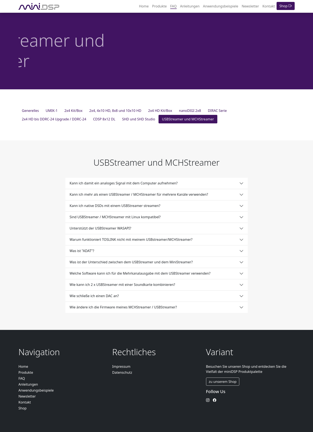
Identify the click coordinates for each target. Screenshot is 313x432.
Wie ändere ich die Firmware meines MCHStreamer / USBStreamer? (123, 307)
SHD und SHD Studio (138, 119)
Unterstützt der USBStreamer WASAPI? (100, 228)
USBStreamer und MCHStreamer (188, 119)
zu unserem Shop (223, 381)
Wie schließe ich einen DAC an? (94, 296)
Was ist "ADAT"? (82, 250)
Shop (285, 6)
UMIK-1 (52, 110)
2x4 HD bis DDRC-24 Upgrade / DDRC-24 (54, 119)
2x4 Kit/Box (73, 110)
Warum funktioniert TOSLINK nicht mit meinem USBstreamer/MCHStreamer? (131, 239)
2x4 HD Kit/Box (160, 110)
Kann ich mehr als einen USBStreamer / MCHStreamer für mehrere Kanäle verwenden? (139, 194)
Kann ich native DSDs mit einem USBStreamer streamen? (115, 205)
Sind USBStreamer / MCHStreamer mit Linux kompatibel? (115, 217)
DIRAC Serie (217, 110)
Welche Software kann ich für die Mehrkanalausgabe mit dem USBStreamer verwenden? (140, 273)
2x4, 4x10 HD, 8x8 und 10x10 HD (115, 110)
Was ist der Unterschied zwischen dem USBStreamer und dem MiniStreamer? (131, 262)
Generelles (30, 110)
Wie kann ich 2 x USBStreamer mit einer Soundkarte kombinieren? (122, 284)
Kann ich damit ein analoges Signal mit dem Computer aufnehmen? (124, 183)
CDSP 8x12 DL (104, 119)
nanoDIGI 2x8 (190, 110)
